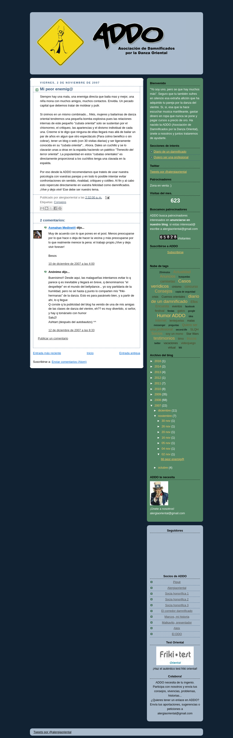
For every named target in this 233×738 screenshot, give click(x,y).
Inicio (90, 353)
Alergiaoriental (176, 588)
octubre (163, 467)
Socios (157, 333)
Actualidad (182, 272)
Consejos (60, 202)
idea (191, 316)
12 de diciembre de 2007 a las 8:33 (71, 330)
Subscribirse (175, 252)
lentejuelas (177, 320)
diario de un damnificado (175, 299)
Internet (160, 320)
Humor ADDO (171, 315)
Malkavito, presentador (177, 622)
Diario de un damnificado (170, 151)
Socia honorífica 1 (177, 593)
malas (191, 320)
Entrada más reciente (47, 353)
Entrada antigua (129, 353)
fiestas (170, 311)
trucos (192, 338)
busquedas (184, 276)
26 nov (166, 426)
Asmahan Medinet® (62, 227)
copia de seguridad (185, 291)
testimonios (164, 338)
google (191, 311)
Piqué (177, 582)
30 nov (166, 420)
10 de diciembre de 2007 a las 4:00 (71, 263)
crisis (155, 296)
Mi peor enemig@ (56, 89)
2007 (158, 405)
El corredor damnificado (176, 611)
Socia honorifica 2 (177, 599)
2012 (158, 377)
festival (159, 310)
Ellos (194, 302)
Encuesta (162, 306)
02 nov (166, 454)
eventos (177, 306)
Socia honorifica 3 (177, 605)
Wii (180, 347)
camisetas (167, 281)
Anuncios (167, 276)
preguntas (173, 325)
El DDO (177, 634)
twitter (157, 343)
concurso (191, 286)
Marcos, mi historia (176, 616)
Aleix (177, 628)
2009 (158, 394)
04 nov (166, 448)
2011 (158, 383)
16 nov (166, 437)
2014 (158, 366)
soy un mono (174, 333)
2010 (158, 389)
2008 (158, 400)
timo (181, 338)
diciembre (165, 410)
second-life (181, 329)
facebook (190, 306)
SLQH (194, 329)
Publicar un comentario (53, 338)
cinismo (177, 286)
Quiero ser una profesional (171, 157)
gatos (181, 310)
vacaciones (171, 343)
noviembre (165, 416)
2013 (158, 372)
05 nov (166, 443)
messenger (159, 325)
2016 (158, 361)
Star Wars (192, 333)
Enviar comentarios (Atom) (69, 361)
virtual (171, 347)
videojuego (188, 343)
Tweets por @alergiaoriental (168, 171)
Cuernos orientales (173, 296)
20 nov (166, 432)
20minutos (164, 272)
